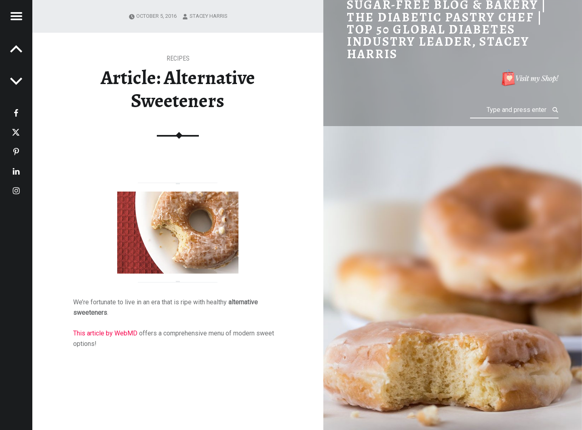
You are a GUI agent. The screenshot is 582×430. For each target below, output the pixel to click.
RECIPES (178, 58)
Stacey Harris (209, 16)
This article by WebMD (106, 333)
